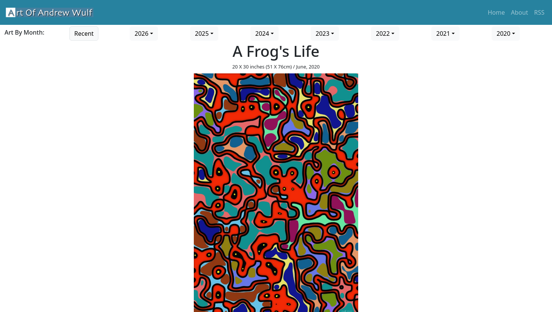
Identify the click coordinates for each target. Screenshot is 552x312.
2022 (383, 33)
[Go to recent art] (83, 33)
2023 (323, 33)
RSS (539, 12)
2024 (262, 33)
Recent (84, 33)
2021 (443, 33)
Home (496, 12)
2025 (202, 33)
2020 (504, 33)
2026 (142, 33)
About (519, 12)
